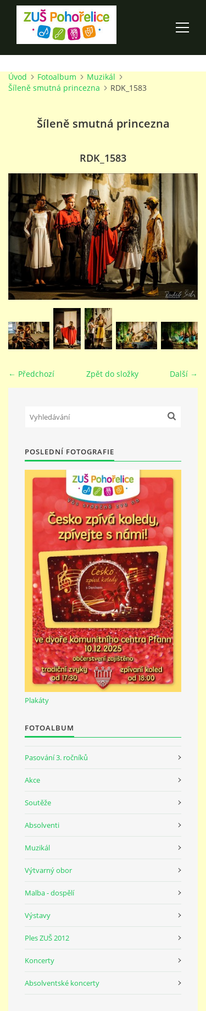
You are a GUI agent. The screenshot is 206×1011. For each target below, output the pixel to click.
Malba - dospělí (49, 893)
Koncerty (39, 960)
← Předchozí (31, 374)
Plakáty (37, 700)
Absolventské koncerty (62, 983)
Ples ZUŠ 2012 (47, 938)
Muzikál (101, 77)
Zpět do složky (112, 374)
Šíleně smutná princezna (54, 88)
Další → (184, 374)
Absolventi (42, 825)
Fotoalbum (56, 77)
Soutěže (38, 802)
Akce (32, 780)
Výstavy (38, 915)
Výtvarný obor (48, 870)
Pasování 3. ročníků (56, 757)
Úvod (17, 77)
